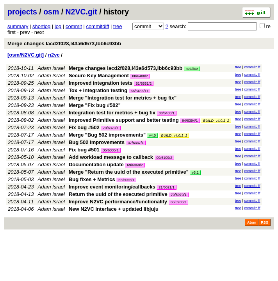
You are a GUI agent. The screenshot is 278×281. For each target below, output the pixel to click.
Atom (251, 222)
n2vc (54, 55)
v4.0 (152, 135)
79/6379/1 (110, 128)
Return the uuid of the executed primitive (118, 194)
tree (117, 26)
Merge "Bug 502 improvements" (107, 135)
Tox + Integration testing (98, 90)
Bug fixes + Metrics (92, 179)
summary (17, 26)
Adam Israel (51, 68)
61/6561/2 (143, 83)
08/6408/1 (167, 113)
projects (22, 11)
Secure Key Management (99, 75)
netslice (192, 69)
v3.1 (195, 172)
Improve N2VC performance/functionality (118, 202)
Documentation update (96, 164)
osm (51, 11)
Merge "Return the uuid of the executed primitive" (129, 172)
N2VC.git (81, 11)
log (58, 26)
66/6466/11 (140, 91)
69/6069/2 (135, 165)
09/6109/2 (164, 158)
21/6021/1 (166, 187)
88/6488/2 (140, 76)
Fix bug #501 (84, 150)
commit (74, 26)
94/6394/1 (190, 121)
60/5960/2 (178, 202)
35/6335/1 (110, 150)
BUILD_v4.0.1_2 (216, 121)
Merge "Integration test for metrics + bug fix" (122, 98)
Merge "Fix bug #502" (95, 105)
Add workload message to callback (111, 157)
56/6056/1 (126, 180)
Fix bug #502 (84, 127)
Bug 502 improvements (97, 142)
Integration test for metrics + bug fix (112, 113)
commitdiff (97, 26)
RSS (264, 222)
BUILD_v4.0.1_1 (174, 135)
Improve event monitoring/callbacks (112, 187)
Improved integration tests (100, 83)
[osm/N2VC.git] (25, 55)
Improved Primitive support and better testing (124, 120)
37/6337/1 (136, 143)
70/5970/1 (178, 195)
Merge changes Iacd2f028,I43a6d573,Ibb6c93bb (64, 43)
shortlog (41, 26)
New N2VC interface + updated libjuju (114, 209)
